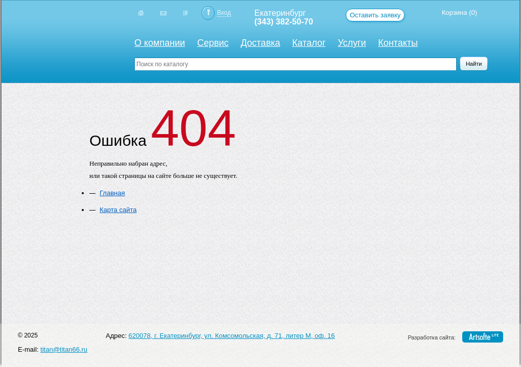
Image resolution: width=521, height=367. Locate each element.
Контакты (398, 43)
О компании (159, 43)
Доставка (260, 43)
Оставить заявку (375, 15)
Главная (112, 193)
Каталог (308, 43)
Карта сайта (118, 210)
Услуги (352, 43)
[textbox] (295, 64)
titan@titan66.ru (63, 349)
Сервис (213, 43)
